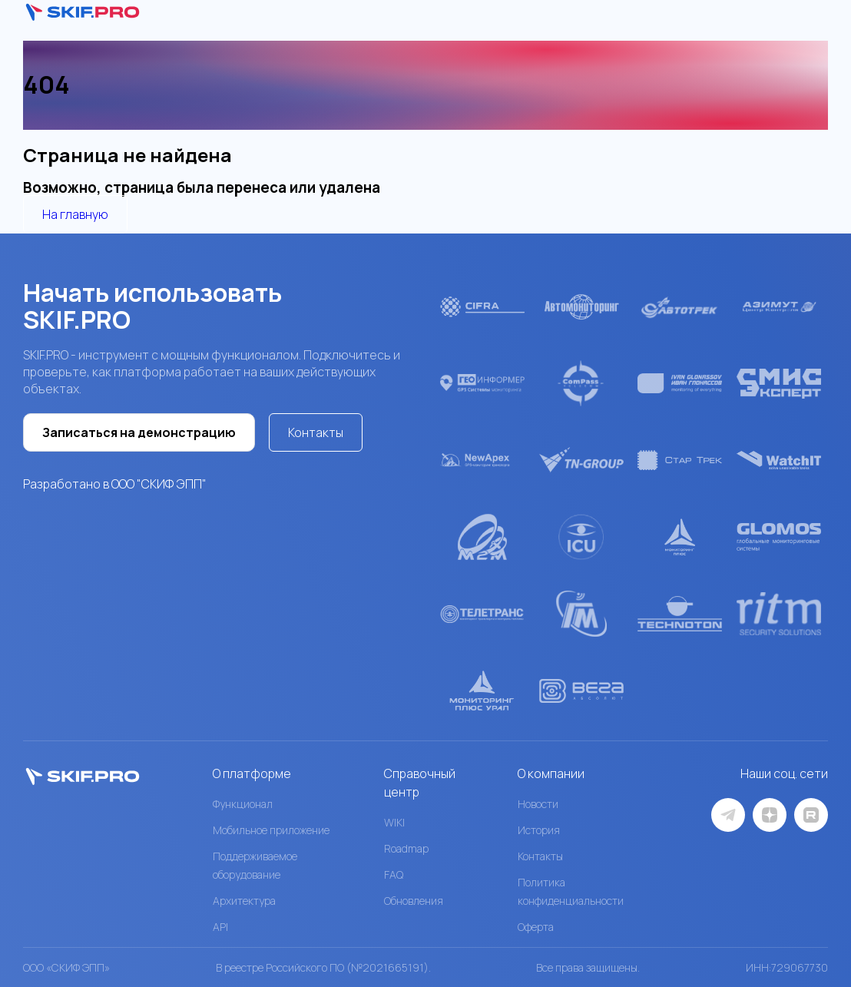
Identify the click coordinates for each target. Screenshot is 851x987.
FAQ (393, 874)
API (220, 926)
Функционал (243, 804)
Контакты (315, 432)
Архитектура (244, 900)
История (539, 830)
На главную (75, 214)
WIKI (394, 822)
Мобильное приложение (271, 830)
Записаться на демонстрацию (139, 432)
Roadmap (406, 848)
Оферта (536, 926)
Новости (538, 804)
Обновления (413, 900)
